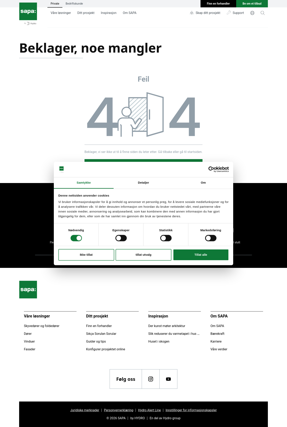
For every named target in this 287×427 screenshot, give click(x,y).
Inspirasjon (108, 13)
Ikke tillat (86, 254)
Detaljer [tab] (143, 182)
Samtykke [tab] (84, 182)
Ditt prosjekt (85, 13)
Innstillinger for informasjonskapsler (191, 410)
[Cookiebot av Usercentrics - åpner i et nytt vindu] (211, 169)
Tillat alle (201, 254)
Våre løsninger (61, 13)
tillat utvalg (143, 254)
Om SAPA (129, 13)
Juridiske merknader (84, 410)
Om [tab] (203, 182)
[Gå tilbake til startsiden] (28, 13)
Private (55, 3)
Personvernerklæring (118, 410)
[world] (252, 13)
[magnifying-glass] (263, 13)
